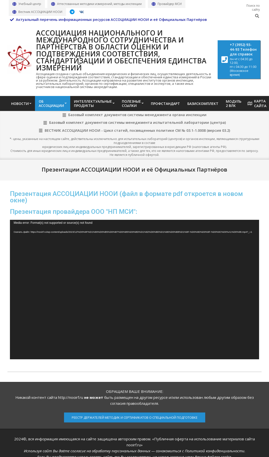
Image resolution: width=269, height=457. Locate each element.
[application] (134, 289)
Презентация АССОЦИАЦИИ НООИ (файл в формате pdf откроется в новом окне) (126, 197)
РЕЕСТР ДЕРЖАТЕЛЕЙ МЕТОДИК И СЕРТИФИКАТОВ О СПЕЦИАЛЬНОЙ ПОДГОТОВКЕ (135, 417)
